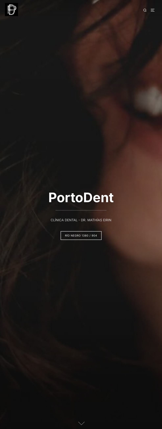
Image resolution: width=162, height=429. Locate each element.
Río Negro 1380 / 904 (81, 235)
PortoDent (81, 197)
